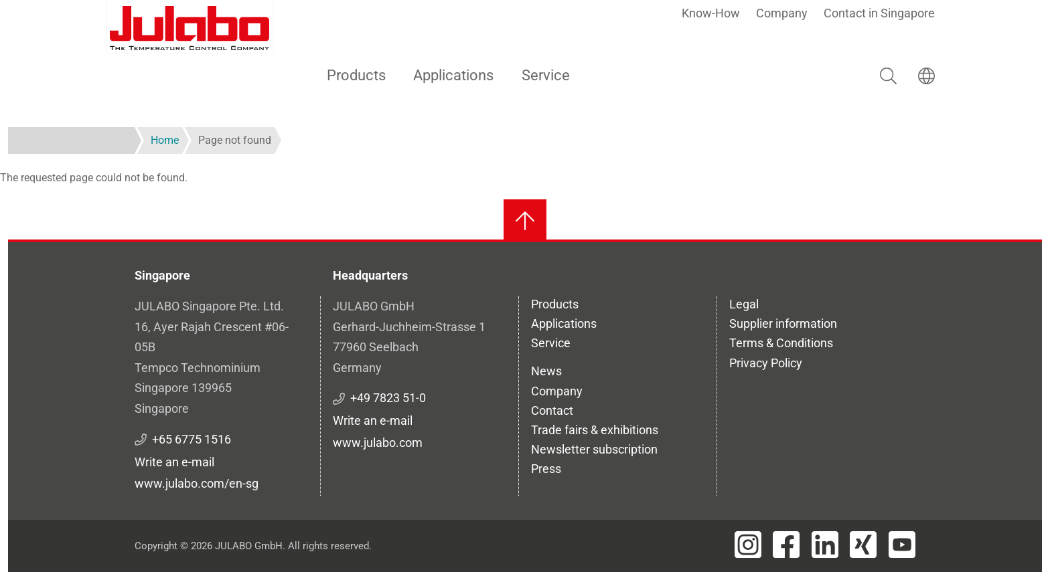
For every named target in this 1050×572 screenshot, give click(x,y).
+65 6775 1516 (191, 439)
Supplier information (783, 323)
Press (546, 469)
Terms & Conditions (781, 343)
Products (356, 75)
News (546, 371)
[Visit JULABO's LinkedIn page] (825, 544)
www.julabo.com (378, 443)
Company (782, 13)
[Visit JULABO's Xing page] (863, 544)
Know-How (711, 13)
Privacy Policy (765, 363)
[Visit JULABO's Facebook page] (786, 544)
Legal (744, 304)
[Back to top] (525, 220)
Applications (453, 75)
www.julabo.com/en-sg (196, 483)
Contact (552, 410)
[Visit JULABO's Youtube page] (902, 544)
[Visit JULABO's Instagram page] (748, 544)
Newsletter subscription (594, 449)
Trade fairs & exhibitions (594, 430)
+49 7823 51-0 (388, 398)
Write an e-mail (174, 462)
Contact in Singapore (879, 13)
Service (546, 75)
